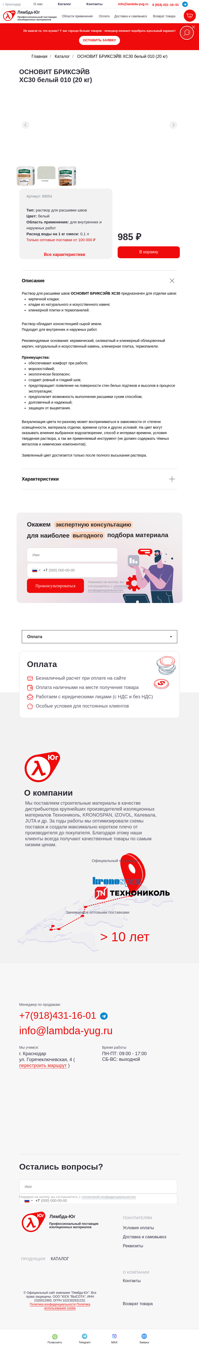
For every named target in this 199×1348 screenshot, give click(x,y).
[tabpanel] (99, 684)
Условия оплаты (138, 1228)
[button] (99, 40)
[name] (72, 555)
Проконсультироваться (55, 586)
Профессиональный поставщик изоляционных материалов (37, 18)
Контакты (95, 4)
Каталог (62, 56)
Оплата (104, 16)
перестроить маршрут (43, 1065)
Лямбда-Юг (28, 12)
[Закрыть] (193, 27)
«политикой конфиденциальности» (109, 588)
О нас (38, 4)
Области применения (77, 16)
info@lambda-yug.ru (133, 4)
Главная (39, 56)
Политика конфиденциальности (53, 1304)
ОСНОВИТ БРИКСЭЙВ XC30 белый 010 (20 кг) (122, 56)
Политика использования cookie (67, 1306)
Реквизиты (133, 1246)
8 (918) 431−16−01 (165, 5)
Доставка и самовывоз (131, 16)
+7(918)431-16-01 (57, 1015)
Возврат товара (164, 16)
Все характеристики (64, 254)
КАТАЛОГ (60, 1259)
